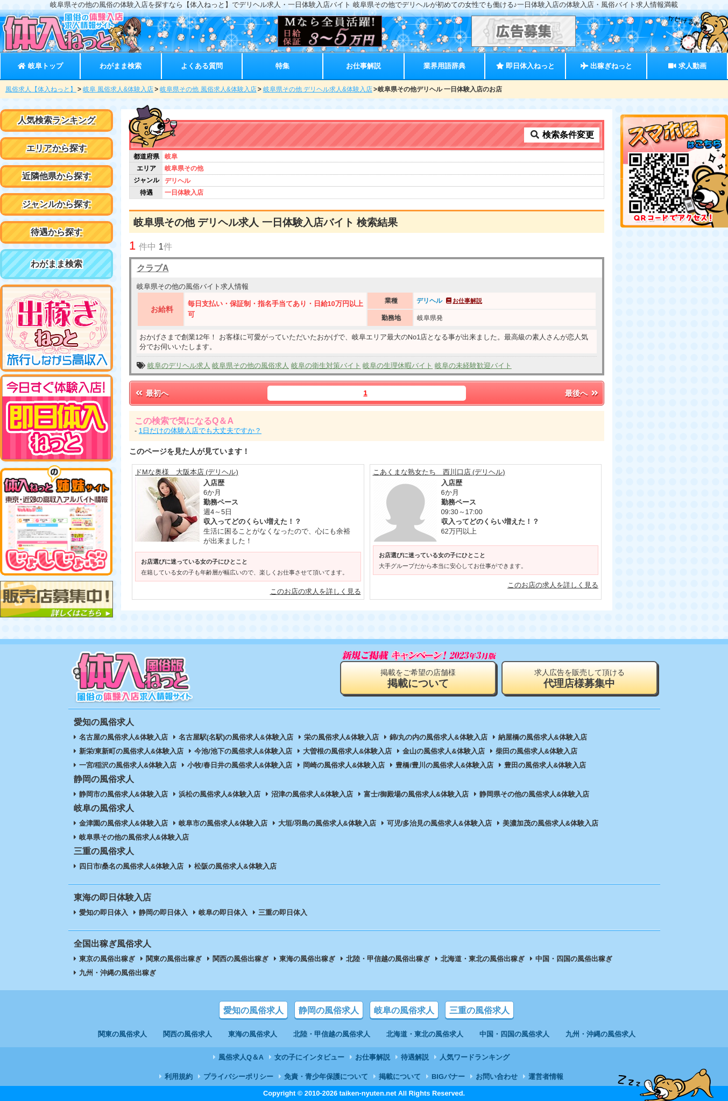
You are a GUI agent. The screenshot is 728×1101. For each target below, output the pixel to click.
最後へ (582, 393)
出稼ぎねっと (606, 66)
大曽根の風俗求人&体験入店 (347, 751)
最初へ (151, 393)
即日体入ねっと (525, 66)
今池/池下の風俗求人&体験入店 (243, 751)
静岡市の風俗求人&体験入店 (123, 794)
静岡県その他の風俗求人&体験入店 (534, 794)
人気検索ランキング (56, 120)
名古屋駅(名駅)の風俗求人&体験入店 (236, 737)
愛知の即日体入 (103, 912)
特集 (282, 66)
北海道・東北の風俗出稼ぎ (483, 959)
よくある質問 (202, 66)
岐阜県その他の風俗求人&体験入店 (134, 837)
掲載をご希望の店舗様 (418, 678)
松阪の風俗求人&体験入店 (235, 866)
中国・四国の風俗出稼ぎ (573, 959)
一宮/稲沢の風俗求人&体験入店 (128, 765)
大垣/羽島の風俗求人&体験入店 (327, 823)
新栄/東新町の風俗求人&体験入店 (131, 751)
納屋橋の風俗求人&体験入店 (542, 737)
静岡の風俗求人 (329, 1010)
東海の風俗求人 (252, 1034)
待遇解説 (415, 1057)
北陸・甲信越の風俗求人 (331, 1034)
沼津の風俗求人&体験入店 (312, 794)
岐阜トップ (40, 66)
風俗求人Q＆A (241, 1057)
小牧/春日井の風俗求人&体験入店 (239, 765)
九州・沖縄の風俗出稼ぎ (117, 973)
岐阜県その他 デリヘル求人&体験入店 (317, 89)
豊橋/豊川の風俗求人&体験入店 (444, 765)
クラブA (153, 268)
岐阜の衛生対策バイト (326, 365)
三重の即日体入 (282, 912)
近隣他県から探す (56, 176)
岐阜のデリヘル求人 (178, 365)
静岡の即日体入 (163, 912)
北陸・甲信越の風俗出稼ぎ (388, 959)
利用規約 (179, 1076)
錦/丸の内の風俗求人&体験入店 (438, 737)
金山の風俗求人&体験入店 (443, 751)
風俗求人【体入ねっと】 (40, 89)
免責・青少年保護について (326, 1076)
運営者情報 (545, 1076)
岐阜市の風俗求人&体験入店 (223, 823)
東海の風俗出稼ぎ (307, 959)
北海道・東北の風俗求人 (424, 1034)
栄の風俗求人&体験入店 (341, 737)
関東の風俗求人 (122, 1034)
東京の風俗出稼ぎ (107, 959)
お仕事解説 (363, 66)
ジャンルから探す (56, 204)
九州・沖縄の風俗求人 (600, 1034)
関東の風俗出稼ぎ (174, 959)
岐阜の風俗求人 (404, 1010)
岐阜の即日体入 (223, 912)
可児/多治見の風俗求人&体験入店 (439, 823)
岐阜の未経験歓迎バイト (473, 365)
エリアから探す (56, 148)
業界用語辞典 (444, 66)
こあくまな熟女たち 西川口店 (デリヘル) (439, 472)
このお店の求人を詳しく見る (315, 591)
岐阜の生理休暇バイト (398, 365)
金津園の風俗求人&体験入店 (123, 823)
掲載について (400, 1076)
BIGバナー (448, 1076)
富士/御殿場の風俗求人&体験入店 (416, 794)
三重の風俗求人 (479, 1010)
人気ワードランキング (475, 1057)
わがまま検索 (121, 66)
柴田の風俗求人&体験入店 (536, 751)
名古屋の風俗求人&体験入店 (123, 737)
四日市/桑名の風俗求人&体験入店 (131, 866)
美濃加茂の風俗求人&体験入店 (550, 823)
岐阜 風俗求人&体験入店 (118, 89)
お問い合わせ (497, 1076)
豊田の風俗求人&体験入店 (545, 765)
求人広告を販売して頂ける (579, 678)
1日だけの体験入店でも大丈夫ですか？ (200, 431)
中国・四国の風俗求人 (514, 1034)
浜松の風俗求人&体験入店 (219, 794)
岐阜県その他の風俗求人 (250, 365)
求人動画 (687, 66)
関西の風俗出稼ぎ (240, 959)
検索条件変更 (561, 134)
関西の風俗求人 (187, 1034)
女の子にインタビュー (309, 1057)
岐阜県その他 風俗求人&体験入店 (208, 89)
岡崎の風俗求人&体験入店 (344, 765)
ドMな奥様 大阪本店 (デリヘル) (186, 472)
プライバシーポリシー (238, 1076)
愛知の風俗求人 (253, 1010)
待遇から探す (56, 232)
